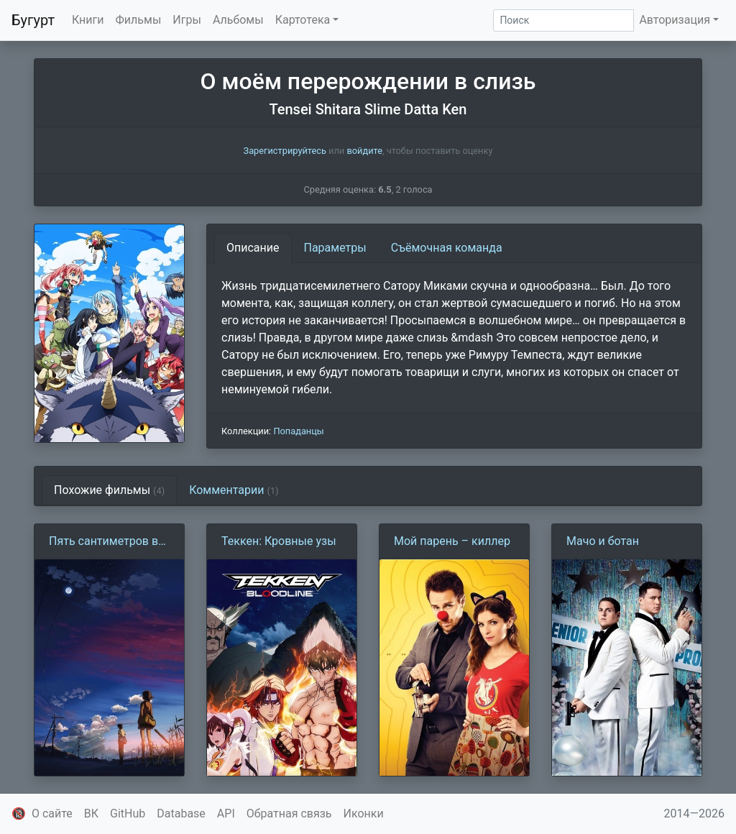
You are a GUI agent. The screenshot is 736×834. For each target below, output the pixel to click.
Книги (88, 20)
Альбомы (238, 20)
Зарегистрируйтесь (285, 150)
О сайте (52, 813)
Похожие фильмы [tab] (109, 490)
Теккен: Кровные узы (278, 541)
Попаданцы (298, 431)
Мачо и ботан (602, 541)
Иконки (364, 813)
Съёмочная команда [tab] (446, 248)
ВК (91, 813)
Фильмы (139, 20)
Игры (186, 20)
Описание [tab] (253, 248)
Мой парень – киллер (452, 541)
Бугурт (33, 20)
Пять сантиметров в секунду (103, 542)
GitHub (127, 813)
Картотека (303, 20)
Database (181, 813)
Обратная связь (289, 813)
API (226, 813)
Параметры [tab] (335, 248)
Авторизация (674, 20)
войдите (364, 150)
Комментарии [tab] (233, 490)
